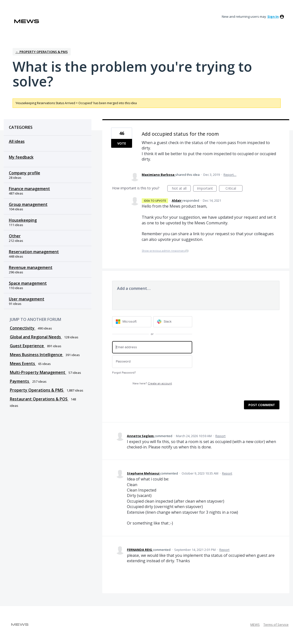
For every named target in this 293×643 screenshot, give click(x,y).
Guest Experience (27, 345)
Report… (230, 174)
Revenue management (30, 267)
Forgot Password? (124, 373)
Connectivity (22, 328)
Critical (233, 189)
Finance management (29, 188)
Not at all (181, 189)
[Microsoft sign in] (131, 321)
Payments (20, 381)
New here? (152, 383)
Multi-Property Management (38, 372)
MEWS (255, 624)
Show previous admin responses (165, 250)
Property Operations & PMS (37, 390)
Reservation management (34, 251)
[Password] (152, 361)
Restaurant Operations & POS (39, 399)
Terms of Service (276, 624)
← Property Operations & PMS (42, 51)
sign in (273, 16)
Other (15, 236)
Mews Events (23, 363)
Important (207, 189)
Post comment (261, 405)
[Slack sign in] (172, 321)
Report (220, 436)
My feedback (21, 157)
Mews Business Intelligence (36, 354)
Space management (28, 283)
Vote (121, 143)
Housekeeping (23, 220)
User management (26, 299)
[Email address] (152, 347)
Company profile (24, 173)
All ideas (17, 141)
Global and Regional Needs (36, 337)
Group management (28, 204)
